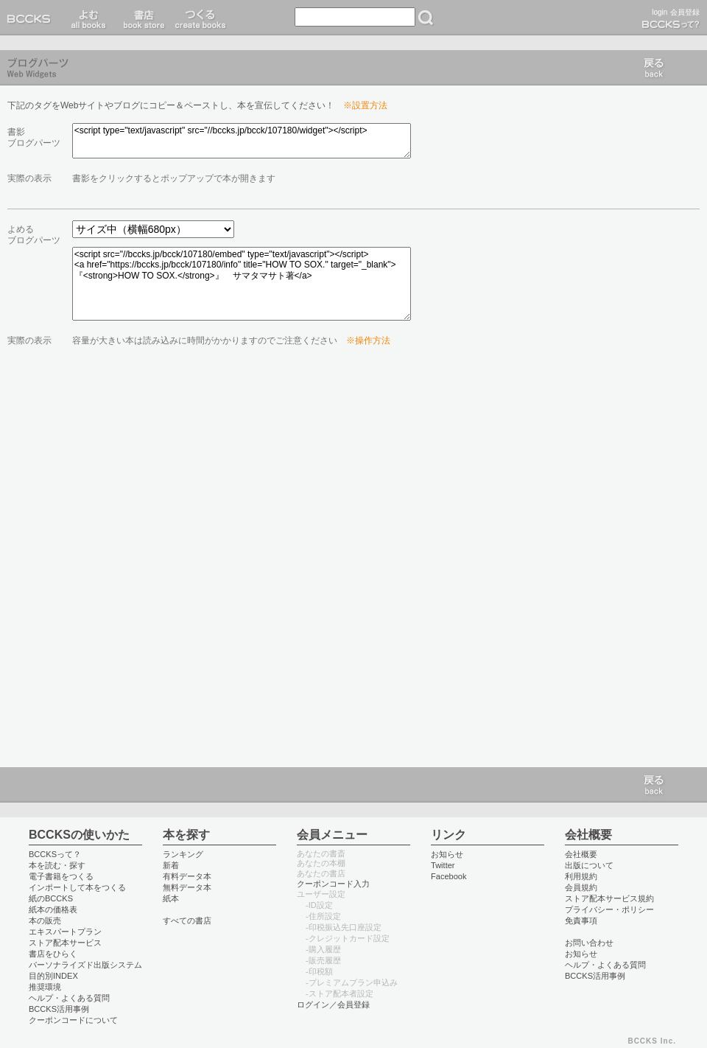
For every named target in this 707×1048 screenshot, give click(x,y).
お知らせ (447, 854)
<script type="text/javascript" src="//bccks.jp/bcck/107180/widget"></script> (241, 140)
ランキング (183, 854)
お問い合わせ (589, 942)
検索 (425, 17)
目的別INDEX (53, 975)
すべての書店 (187, 920)
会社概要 (581, 854)
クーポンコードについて (73, 1020)
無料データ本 (187, 887)
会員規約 (581, 887)
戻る (654, 67)
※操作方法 (368, 340)
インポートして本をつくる (77, 887)
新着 (171, 865)
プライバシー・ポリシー (609, 909)
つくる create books (200, 17)
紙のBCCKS (51, 898)
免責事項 (581, 920)
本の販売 (45, 920)
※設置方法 (365, 105)
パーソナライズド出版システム (85, 964)
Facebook (449, 876)
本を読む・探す (57, 865)
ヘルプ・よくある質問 (69, 997)
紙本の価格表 (53, 909)
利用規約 (581, 876)
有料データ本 (187, 876)
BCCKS (31, 17)
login (659, 12)
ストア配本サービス (65, 942)
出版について (589, 865)
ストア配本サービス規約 (609, 898)
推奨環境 (45, 986)
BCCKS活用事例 (59, 1009)
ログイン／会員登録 (333, 1004)
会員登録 (685, 12)
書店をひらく (53, 953)
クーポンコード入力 (333, 883)
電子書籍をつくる (61, 876)
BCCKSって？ (55, 854)
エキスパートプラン (65, 931)
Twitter (443, 865)
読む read (88, 17)
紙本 (171, 898)
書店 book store (141, 17)
